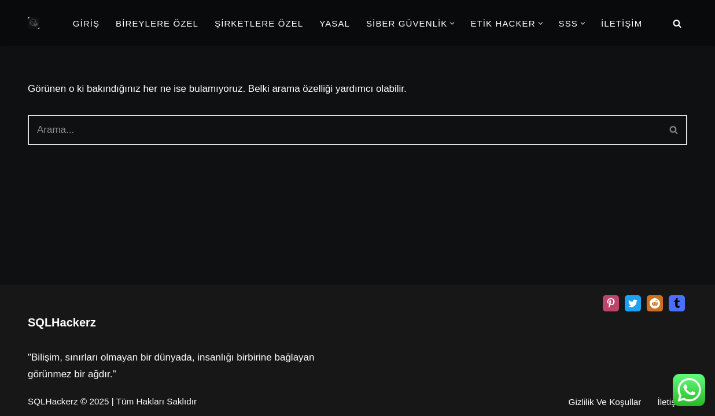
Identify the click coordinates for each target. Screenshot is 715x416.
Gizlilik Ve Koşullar (605, 402)
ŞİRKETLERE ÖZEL (259, 23)
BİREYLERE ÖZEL (157, 23)
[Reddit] (655, 303)
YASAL (334, 23)
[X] (633, 303)
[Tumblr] (677, 303)
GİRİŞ (86, 23)
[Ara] (677, 23)
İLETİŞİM (621, 23)
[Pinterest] (611, 303)
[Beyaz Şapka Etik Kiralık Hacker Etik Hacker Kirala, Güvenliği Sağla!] (33, 23)
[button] (452, 23)
